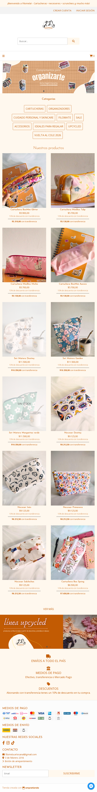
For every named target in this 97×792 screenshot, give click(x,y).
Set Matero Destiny (24, 358)
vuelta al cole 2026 (47, 135)
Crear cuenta (62, 10)
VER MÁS (48, 609)
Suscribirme (71, 773)
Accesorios (22, 126)
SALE (79, 117)
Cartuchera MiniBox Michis (24, 284)
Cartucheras (35, 108)
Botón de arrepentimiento (17, 761)
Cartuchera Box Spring (72, 582)
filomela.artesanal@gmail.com (19, 754)
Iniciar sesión (85, 10)
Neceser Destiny (72, 433)
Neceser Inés (24, 507)
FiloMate (64, 117)
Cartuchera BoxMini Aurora (73, 284)
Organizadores (59, 108)
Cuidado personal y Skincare (33, 117)
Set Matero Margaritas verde (24, 433)
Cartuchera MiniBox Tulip (72, 209)
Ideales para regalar (49, 126)
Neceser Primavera (73, 507)
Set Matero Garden (73, 358)
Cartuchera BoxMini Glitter (24, 209)
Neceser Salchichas (24, 582)
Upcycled (74, 126)
